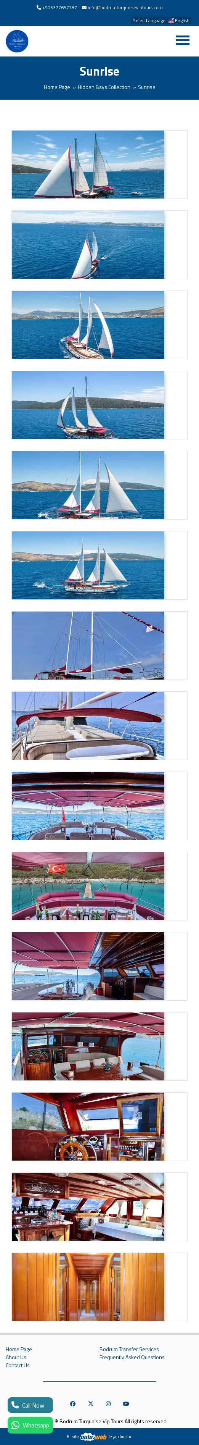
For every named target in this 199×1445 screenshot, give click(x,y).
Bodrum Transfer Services (129, 1349)
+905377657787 (59, 7)
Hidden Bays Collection (104, 87)
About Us (16, 1357)
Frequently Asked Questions (132, 1357)
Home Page (57, 87)
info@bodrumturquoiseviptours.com (125, 7)
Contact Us (18, 1365)
